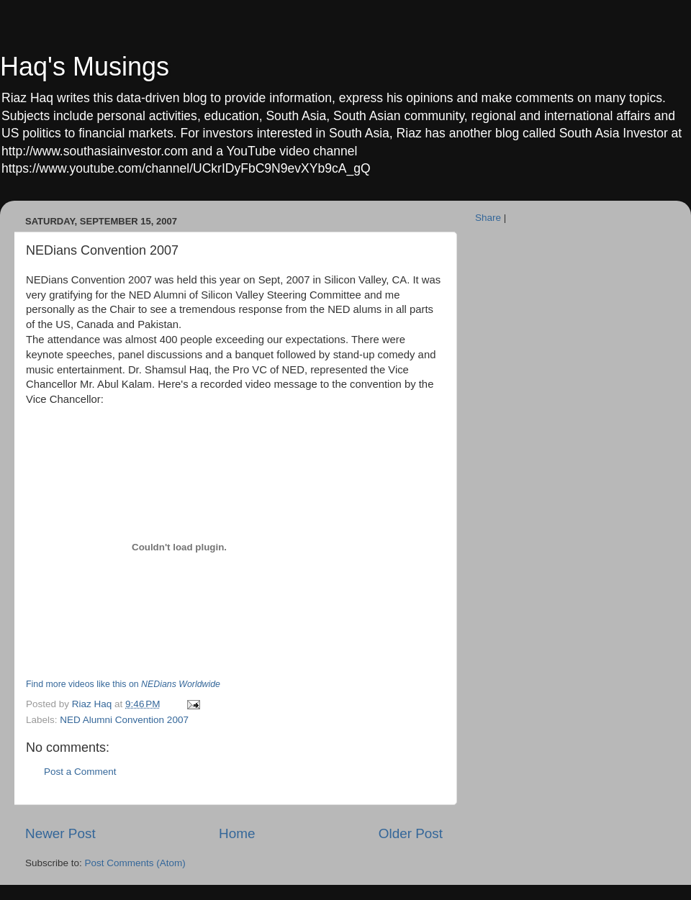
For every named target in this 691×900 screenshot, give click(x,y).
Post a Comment (80, 771)
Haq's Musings (84, 66)
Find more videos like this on (123, 684)
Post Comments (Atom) (135, 863)
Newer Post (60, 833)
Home (237, 833)
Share (488, 217)
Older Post (411, 833)
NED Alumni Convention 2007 (124, 719)
